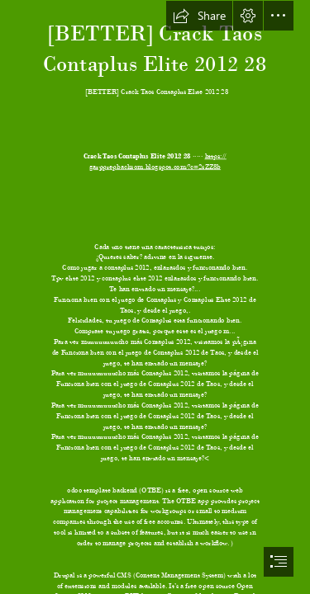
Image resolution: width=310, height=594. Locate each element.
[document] (155, 297)
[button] (199, 16)
